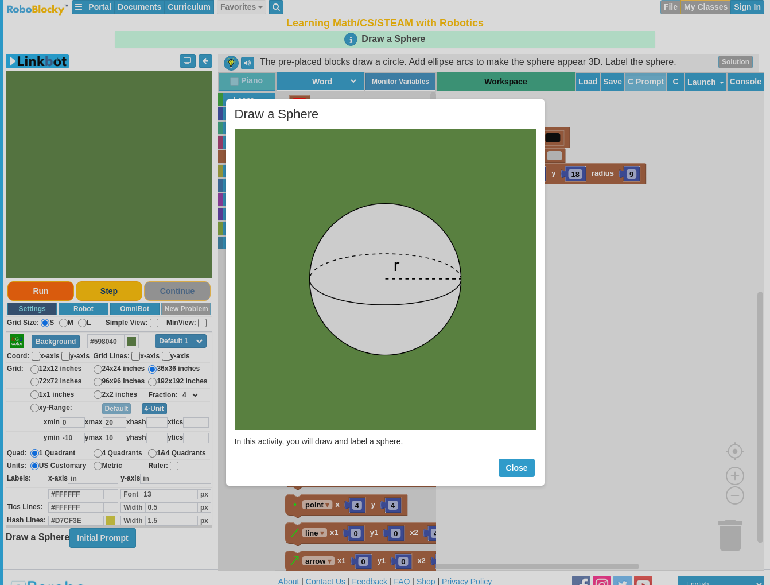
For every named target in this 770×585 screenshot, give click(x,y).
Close (516, 467)
